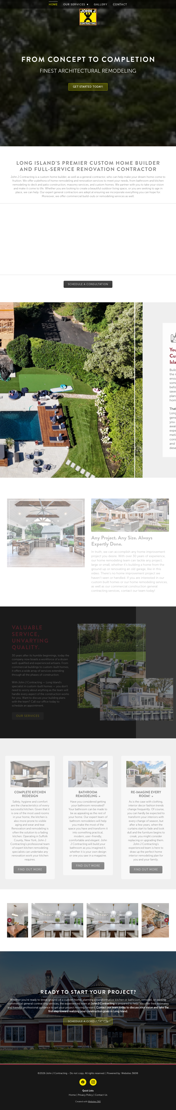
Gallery (100, 4)
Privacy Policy (85, 1095)
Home (53, 4)
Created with (88, 1101)
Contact (120, 4)
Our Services (76, 4)
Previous (9, 920)
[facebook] (82, 1082)
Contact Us (101, 1095)
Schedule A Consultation (88, 284)
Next (166, 920)
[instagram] (93, 1082)
